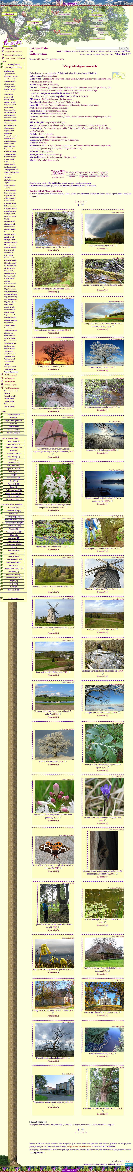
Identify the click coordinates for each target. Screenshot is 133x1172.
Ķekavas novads (9, 198)
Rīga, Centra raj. (10, 289)
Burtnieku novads (10, 118)
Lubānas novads (9, 229)
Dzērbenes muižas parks (56, 111)
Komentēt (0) (53, 250)
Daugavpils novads (10, 136)
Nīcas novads (8, 253)
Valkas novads (9, 361)
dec (100, 177)
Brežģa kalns (41, 85)
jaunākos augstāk (58, 177)
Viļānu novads (9, 404)
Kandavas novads (10, 190)
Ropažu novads (9, 307)
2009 (107, 501)
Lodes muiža (71, 125)
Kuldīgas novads (9, 214)
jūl (83, 177)
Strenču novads (9, 349)
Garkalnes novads (10, 151)
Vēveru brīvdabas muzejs (48, 160)
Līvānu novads (9, 227)
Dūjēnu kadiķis (70, 88)
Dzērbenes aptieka (82, 145)
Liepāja (6, 219)
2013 (57, 868)
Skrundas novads (10, 341)
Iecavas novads (9, 159)
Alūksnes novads (9, 89)
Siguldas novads (9, 336)
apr (70, 177)
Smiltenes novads (10, 343)
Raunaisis (75, 105)
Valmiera (7, 364)
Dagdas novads (9, 131)
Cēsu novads (8, 123)
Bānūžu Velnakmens (50, 99)
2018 (71, 1010)
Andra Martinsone (118, 888)
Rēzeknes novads (10, 284)
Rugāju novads (9, 312)
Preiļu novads (8, 271)
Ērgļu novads (8, 149)
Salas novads (8, 323)
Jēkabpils (7, 177)
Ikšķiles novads (9, 162)
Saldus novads (9, 328)
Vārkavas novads (10, 369)
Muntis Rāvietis (69, 298)
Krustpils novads (10, 211)
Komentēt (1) (102, 249)
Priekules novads (10, 273)
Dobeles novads (9, 138)
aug (86, 177)
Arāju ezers (53, 105)
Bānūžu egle (45, 88)
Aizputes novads (9, 79)
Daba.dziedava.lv (15, 58)
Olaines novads (9, 258)
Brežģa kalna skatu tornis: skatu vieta (59, 79)
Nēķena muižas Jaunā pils (93, 128)
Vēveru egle (92, 90)
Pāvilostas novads (10, 266)
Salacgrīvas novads (10, 320)
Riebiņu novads (9, 286)
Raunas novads (9, 278)
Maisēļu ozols (56, 90)
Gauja (44, 102)
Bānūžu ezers (64, 105)
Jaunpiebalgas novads (11, 172)
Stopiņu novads (9, 346)
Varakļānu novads (10, 367)
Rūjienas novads (9, 315)
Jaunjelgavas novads (11, 170)
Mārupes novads (9, 240)
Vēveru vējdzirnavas (69, 140)
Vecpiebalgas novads (11, 372)
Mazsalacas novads (10, 242)
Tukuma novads (9, 356)
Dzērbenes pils (74, 128)
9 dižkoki (75, 93)
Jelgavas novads (9, 185)
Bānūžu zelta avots (59, 108)
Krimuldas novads (10, 208)
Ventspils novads (9, 396)
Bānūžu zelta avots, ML (57, 114)
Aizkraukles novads (10, 76)
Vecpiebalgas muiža (98, 125)
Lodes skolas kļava (42, 90)
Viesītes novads (9, 399)
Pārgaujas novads (10, 263)
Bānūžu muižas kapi (53, 154)
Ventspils (7, 393)
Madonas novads (9, 234)
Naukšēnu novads (10, 247)
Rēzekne (7, 281)
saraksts (13, 52)
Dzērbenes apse (85, 88)
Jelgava (6, 183)
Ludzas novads (9, 232)
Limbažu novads (9, 224)
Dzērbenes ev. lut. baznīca (51, 117)
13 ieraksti (83, 96)
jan (104, 177)
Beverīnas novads (10, 112)
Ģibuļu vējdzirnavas (51, 140)
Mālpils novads (9, 237)
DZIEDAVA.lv (70, 4)
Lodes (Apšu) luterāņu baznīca (78, 117)
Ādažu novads (9, 71)
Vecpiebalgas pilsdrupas (55, 122)
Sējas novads (8, 333)
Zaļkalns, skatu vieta (43, 82)
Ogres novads (8, 255)
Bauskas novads (9, 110)
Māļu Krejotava (46, 151)
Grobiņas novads (10, 154)
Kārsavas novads (10, 193)
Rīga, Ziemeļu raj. (10, 302)
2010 (64, 247)
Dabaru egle (57, 88)
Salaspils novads (9, 325)
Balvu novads (8, 107)
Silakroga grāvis (73, 102)
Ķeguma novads (9, 195)
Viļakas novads (9, 401)
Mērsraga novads (10, 245)
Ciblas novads (9, 128)
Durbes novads (9, 144)
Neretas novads (9, 250)
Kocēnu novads (9, 201)
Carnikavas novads (10, 120)
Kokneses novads (10, 203)
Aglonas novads (9, 74)
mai (73, 177)
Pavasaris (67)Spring (72, 173)
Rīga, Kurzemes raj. (11, 291)
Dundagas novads (10, 141)
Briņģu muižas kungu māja (55, 128)
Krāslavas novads (10, 206)
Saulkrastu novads (10, 330)
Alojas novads (9, 84)
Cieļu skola (41, 143)
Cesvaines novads (10, 125)
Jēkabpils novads (10, 180)
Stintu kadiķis (80, 90)
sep (90, 177)
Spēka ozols (69, 90)
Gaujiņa (51, 102)
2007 (112, 874)
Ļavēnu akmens (66, 99)
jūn (80, 177)
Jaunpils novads (9, 175)
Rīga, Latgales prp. (10, 294)
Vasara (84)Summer (83, 173)
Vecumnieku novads (11, 391)
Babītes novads (9, 100)
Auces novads (8, 97)
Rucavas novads (9, 310)
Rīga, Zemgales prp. (11, 299)
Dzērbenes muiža (57, 125)
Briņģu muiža (43, 125)
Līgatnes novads (9, 221)
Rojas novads (8, 304)
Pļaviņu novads (9, 268)
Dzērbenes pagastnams (101, 145)
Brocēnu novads (9, 115)
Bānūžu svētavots (43, 108)
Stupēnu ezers (86, 105)
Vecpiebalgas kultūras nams (69, 148)
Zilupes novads (9, 406)
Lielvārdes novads (10, 216)
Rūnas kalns (53, 85)
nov (97, 177)
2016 (67, 330)
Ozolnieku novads (10, 260)
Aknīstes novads (9, 81)
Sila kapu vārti (70, 157)
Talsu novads (8, 351)
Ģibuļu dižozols (100, 88)
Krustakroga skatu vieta (86, 79)
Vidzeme (40, 59)
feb (107, 177)
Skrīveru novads (9, 338)
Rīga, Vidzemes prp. (11, 297)
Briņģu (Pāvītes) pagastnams (60, 145)
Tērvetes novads (9, 354)
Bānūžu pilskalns (46, 134)
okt (93, 177)
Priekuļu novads (9, 276)
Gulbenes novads (10, 157)
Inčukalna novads (10, 167)
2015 (68, 408)
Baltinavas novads (10, 105)
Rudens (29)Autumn (94, 173)
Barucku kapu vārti (55, 157)
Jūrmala (7, 188)
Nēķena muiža (83, 125)
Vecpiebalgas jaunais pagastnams (43, 148)
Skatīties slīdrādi (36, 191)
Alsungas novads (9, 87)
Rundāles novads (10, 317)
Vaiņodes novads (9, 359)
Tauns (95, 105)
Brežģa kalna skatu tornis (55, 137)
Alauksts (44, 105)
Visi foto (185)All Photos (58, 173)
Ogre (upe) (60, 102)
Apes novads (8, 94)
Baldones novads (9, 102)
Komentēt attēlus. (54, 191)
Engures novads (9, 146)
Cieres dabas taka (49, 76)
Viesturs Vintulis (118, 470)
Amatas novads (9, 92)
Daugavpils (8, 133)
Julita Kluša (70, 211)
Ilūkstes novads (9, 164)
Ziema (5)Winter (104, 173)
